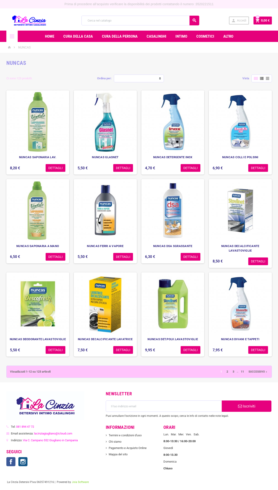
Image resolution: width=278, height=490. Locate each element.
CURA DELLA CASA (78, 36)
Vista (245, 78)
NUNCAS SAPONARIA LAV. (38, 157)
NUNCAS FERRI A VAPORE (105, 246)
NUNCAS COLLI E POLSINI (240, 157)
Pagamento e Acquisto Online (128, 448)
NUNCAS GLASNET (105, 157)
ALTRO (228, 36)
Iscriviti (246, 406)
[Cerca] (140, 20)
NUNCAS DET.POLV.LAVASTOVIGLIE (173, 339)
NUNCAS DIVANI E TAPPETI (240, 339)
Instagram (22, 461)
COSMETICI (205, 36)
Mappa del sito (118, 454)
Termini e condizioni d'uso (125, 435)
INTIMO (181, 36)
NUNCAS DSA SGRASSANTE (172, 246)
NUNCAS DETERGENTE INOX (172, 157)
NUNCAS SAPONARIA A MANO (37, 246)
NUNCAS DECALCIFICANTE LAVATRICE (105, 339)
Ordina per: (104, 78)
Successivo (258, 371)
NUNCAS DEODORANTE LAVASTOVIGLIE (38, 339)
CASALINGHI (156, 36)
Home (49, 36)
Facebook (10, 461)
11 (242, 371)
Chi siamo (115, 441)
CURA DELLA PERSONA (120, 36)
